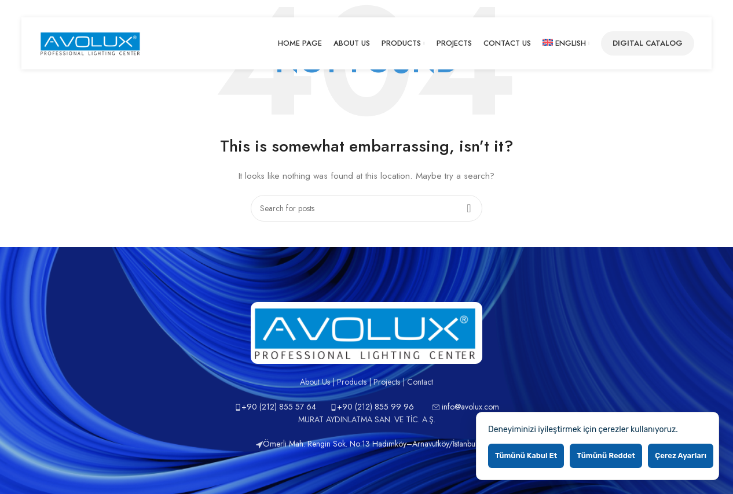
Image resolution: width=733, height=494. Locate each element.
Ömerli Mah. (281, 443)
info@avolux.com (470, 406)
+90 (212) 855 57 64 (278, 406)
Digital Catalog (648, 43)
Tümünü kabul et (526, 455)
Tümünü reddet (606, 455)
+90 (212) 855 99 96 (375, 406)
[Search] (366, 208)
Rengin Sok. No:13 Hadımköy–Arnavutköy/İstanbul (392, 443)
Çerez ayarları (680, 455)
